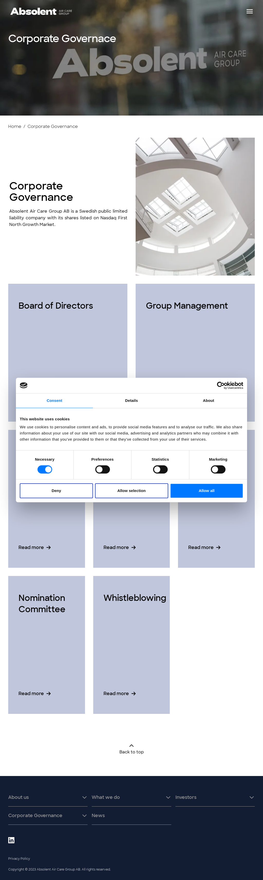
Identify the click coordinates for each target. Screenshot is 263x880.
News (98, 815)
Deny (56, 490)
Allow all (207, 490)
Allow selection (131, 490)
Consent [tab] (54, 400)
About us (18, 797)
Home (14, 126)
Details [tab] (131, 400)
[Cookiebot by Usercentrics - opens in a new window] (220, 385)
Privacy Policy (19, 859)
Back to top (131, 749)
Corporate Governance (35, 815)
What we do (106, 797)
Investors (185, 797)
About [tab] (208, 400)
